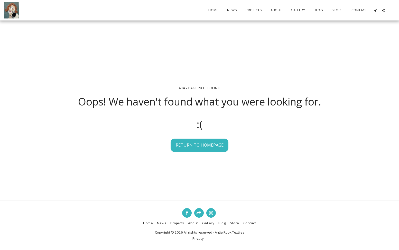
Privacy (198, 238)
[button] (375, 10)
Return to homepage (200, 145)
